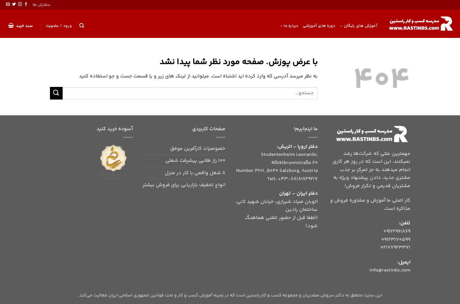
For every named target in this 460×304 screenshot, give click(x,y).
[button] (20, 26)
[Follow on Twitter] (14, 4)
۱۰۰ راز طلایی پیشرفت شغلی (195, 161)
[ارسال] (56, 93)
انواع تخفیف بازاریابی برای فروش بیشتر (184, 185)
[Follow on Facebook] (26, 4)
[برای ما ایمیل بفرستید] (8, 4)
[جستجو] (82, 26)
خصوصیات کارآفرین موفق (197, 149)
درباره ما (288, 26)
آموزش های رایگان (358, 26)
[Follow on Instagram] (20, 4)
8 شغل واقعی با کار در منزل (195, 173)
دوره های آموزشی (319, 26)
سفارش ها (42, 5)
